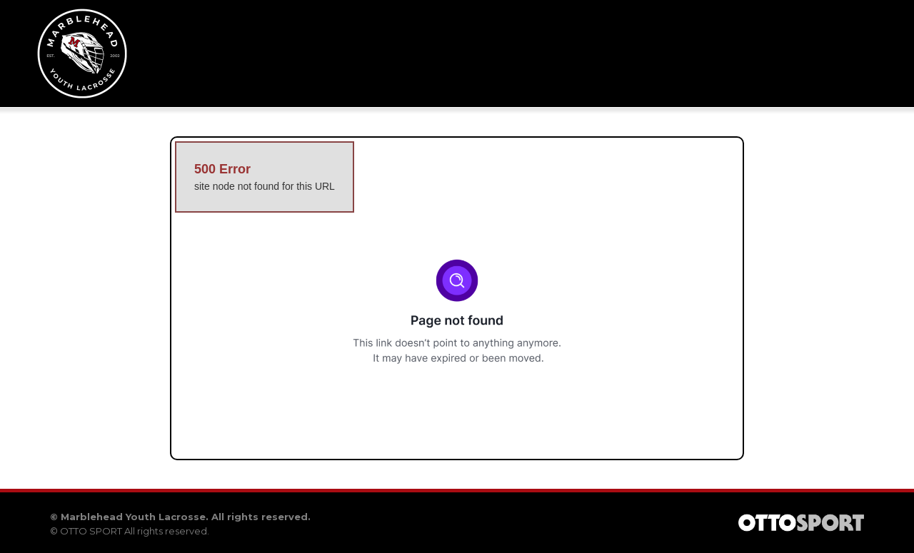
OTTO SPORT (91, 531)
